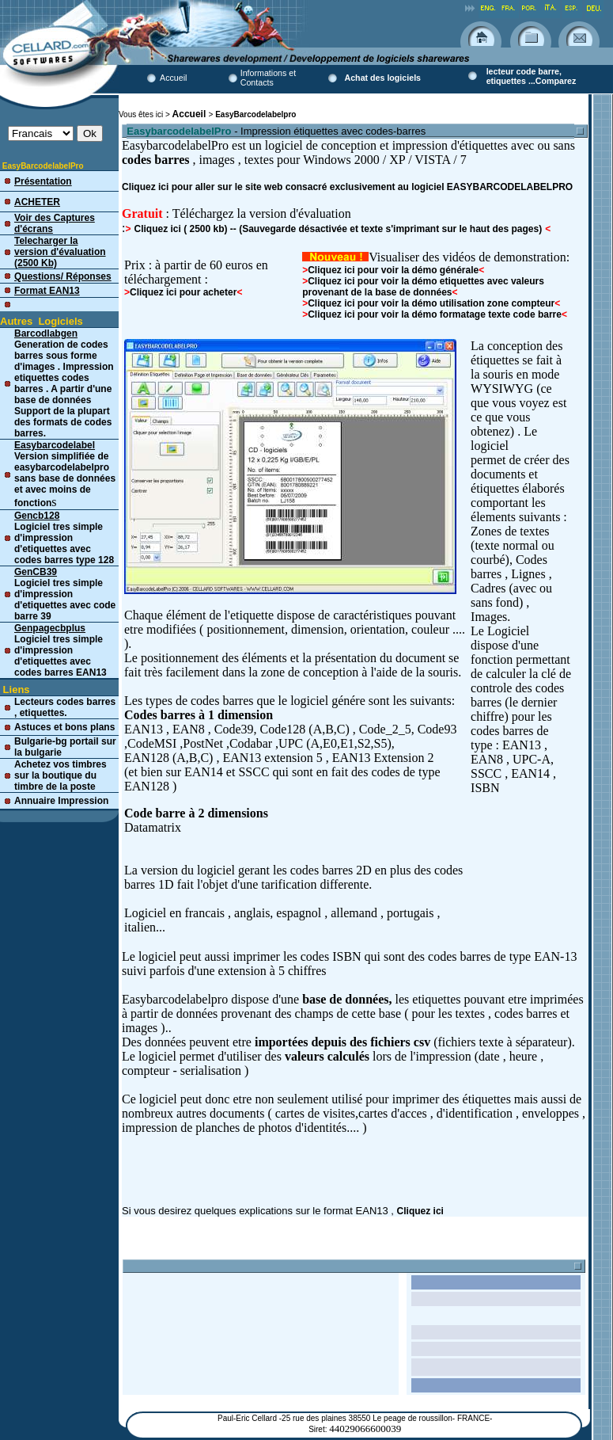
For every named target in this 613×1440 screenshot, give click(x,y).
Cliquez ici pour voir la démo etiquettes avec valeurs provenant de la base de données (423, 287)
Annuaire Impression (61, 800)
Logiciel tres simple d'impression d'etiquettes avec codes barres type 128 (64, 538)
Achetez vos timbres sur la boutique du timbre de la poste (60, 775)
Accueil (173, 77)
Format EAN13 (47, 290)
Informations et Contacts (268, 77)
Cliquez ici (420, 1211)
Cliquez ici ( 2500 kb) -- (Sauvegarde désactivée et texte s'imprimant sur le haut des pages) (338, 228)
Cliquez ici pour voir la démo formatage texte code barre (432, 314)
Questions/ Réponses (63, 276)
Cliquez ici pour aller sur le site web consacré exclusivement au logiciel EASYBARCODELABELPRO (347, 186)
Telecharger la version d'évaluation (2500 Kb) (60, 252)
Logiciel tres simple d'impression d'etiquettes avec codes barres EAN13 (60, 650)
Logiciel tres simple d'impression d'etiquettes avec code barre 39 (64, 594)
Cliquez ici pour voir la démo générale (393, 270)
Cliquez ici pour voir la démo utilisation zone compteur (431, 303)
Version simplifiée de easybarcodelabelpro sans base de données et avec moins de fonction (64, 474)
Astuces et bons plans (64, 727)
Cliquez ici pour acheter (183, 292)
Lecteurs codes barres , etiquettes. (64, 707)
